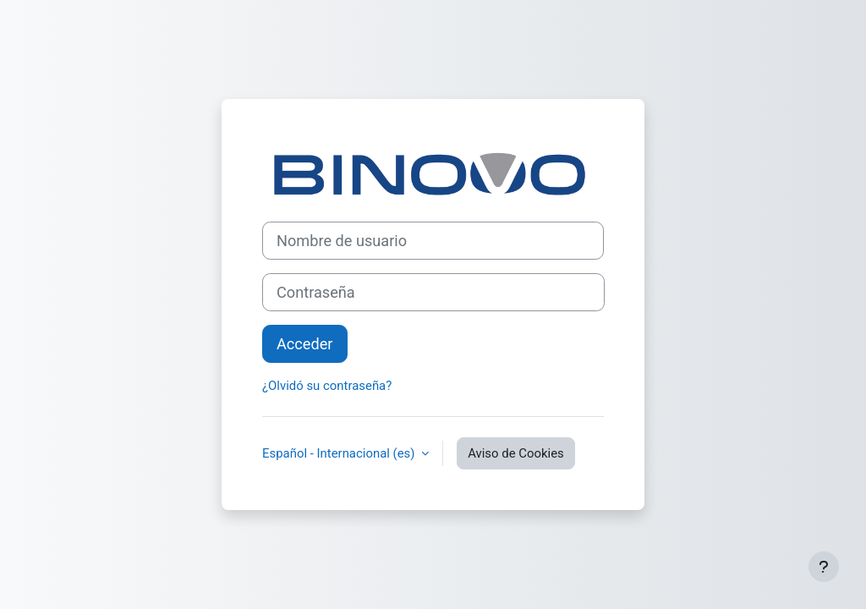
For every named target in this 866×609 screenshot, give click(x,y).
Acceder (305, 344)
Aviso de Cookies (516, 453)
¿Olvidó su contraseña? (327, 385)
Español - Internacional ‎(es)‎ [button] (340, 453)
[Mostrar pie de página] (823, 566)
